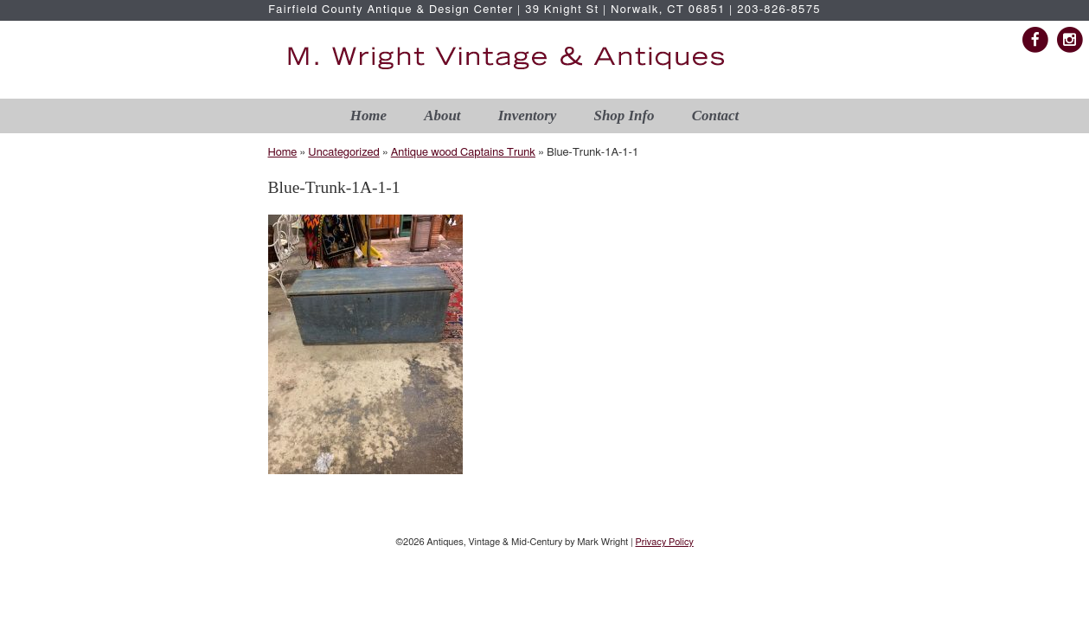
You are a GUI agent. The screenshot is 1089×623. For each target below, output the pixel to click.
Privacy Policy (664, 542)
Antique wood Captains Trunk (463, 152)
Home (368, 115)
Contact (715, 115)
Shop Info (624, 115)
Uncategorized (343, 152)
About (442, 115)
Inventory (527, 115)
